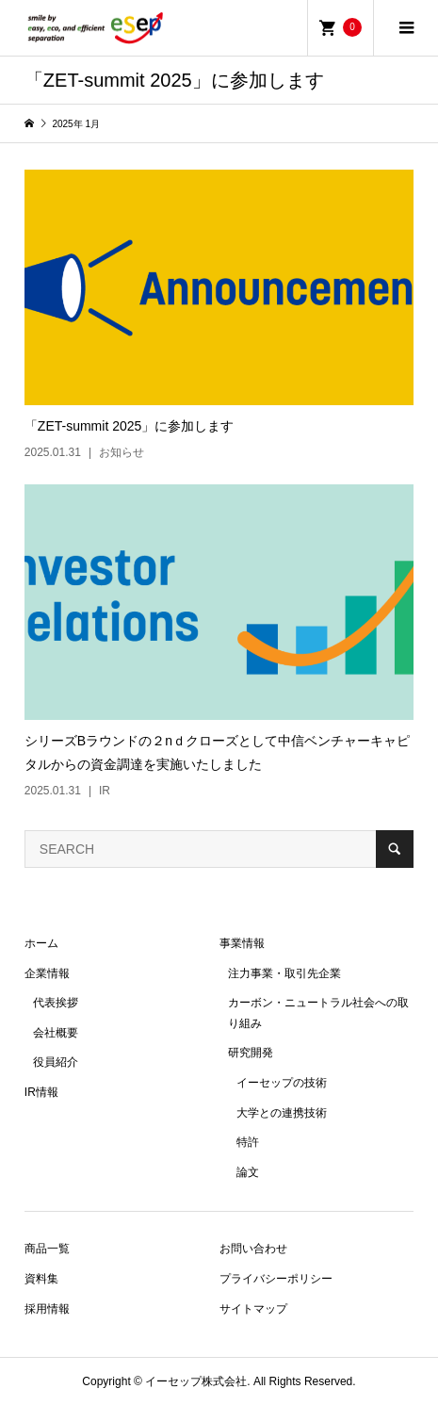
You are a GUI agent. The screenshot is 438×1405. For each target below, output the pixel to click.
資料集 (41, 1278)
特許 (247, 1142)
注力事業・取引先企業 (284, 973)
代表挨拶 (55, 1002)
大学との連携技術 (281, 1112)
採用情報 (47, 1308)
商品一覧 (47, 1248)
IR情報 (41, 1092)
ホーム (41, 943)
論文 (247, 1172)
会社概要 (55, 1032)
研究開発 (250, 1052)
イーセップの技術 (281, 1082)
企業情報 (47, 973)
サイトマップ (253, 1308)
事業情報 (242, 943)
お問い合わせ (253, 1248)
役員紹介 (55, 1062)
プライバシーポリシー (276, 1278)
